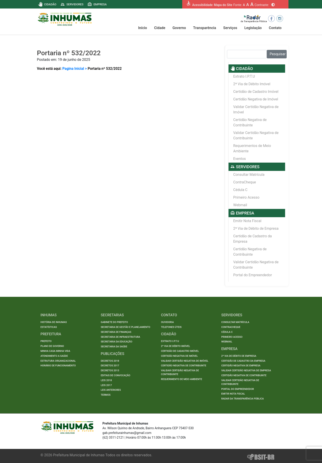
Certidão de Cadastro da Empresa (252, 239)
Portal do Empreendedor (252, 275)
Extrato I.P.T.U (244, 76)
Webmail (240, 205)
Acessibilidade (202, 5)
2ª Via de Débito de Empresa (256, 228)
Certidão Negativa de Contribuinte (250, 122)
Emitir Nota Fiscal (247, 221)
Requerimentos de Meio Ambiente (252, 148)
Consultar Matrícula (249, 174)
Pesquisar (278, 54)
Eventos (239, 159)
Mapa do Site (223, 5)
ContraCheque (244, 182)
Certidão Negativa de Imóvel (255, 99)
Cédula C (240, 190)
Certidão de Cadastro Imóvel (255, 91)
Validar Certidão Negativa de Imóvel (256, 109)
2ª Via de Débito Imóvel (251, 84)
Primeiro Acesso (246, 197)
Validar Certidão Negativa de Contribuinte (256, 135)
